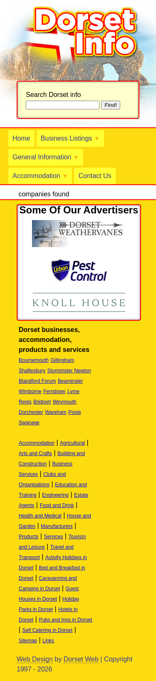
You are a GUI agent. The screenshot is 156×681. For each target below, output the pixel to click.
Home (21, 138)
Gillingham (62, 360)
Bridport (42, 402)
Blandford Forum (37, 381)
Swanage (29, 423)
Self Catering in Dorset (47, 630)
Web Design (35, 659)
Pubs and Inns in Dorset (65, 620)
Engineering (55, 495)
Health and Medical (40, 516)
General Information (45, 157)
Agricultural (72, 443)
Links (48, 641)
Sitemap (28, 641)
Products (28, 537)
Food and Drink (57, 505)
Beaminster (70, 381)
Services (53, 537)
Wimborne (30, 391)
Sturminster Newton (69, 371)
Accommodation (40, 175)
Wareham (56, 412)
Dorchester (31, 412)
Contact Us (94, 175)
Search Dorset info (53, 94)
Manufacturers (57, 526)
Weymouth (65, 402)
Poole (74, 412)
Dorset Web (81, 659)
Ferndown (54, 391)
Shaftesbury (32, 371)
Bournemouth (34, 360)
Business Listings (70, 138)
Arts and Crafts (35, 453)
